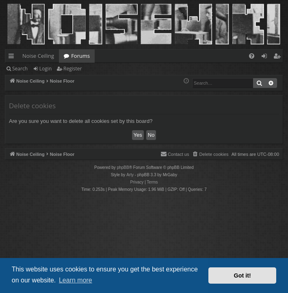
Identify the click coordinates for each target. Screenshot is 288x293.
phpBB (123, 167)
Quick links (12, 57)
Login (45, 68)
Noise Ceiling (38, 55)
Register (72, 68)
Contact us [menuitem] (174, 154)
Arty (130, 175)
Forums (80, 55)
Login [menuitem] (266, 57)
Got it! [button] (242, 275)
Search (20, 68)
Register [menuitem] (278, 57)
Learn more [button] (75, 280)
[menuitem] (251, 56)
